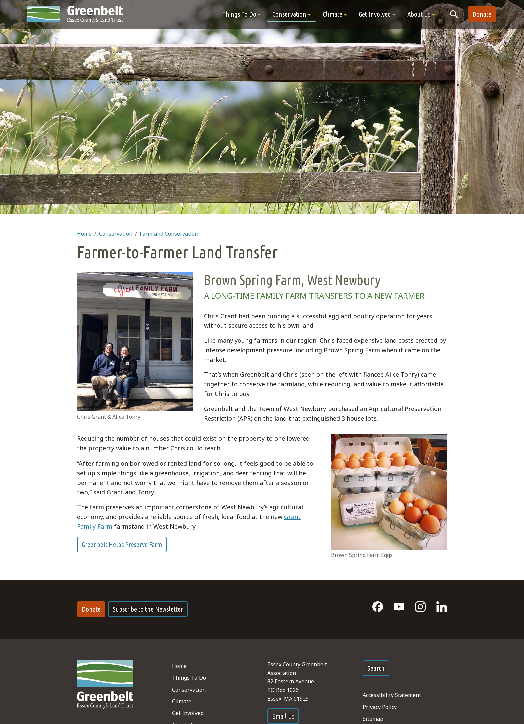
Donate (481, 14)
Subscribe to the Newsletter (148, 609)
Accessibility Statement (392, 695)
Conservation (115, 233)
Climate (181, 701)
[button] (241, 14)
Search (376, 668)
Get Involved (188, 713)
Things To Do (189, 677)
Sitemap (373, 718)
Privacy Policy (380, 707)
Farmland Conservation (169, 233)
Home (84, 233)
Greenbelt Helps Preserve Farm (122, 544)
